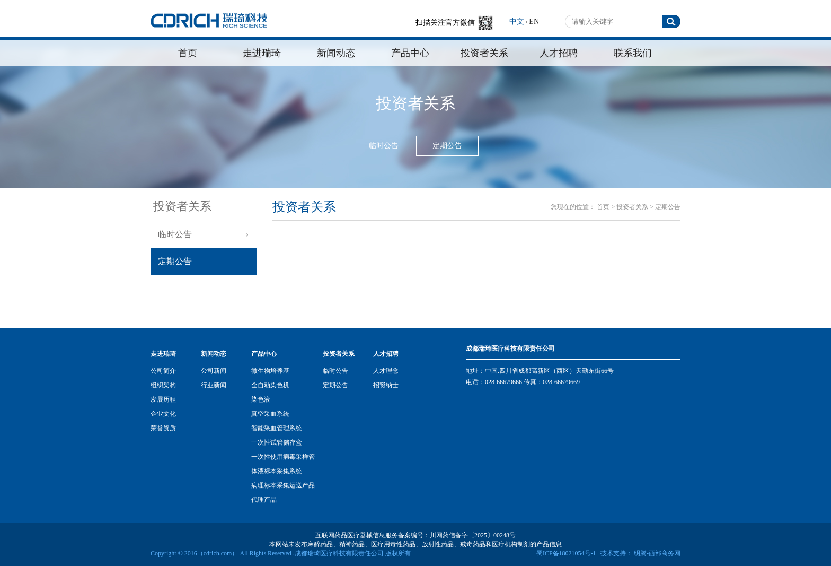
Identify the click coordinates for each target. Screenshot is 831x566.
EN (534, 21)
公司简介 (163, 371)
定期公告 (447, 146)
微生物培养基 (270, 371)
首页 (187, 53)
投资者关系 (484, 53)
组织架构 (163, 385)
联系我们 (633, 53)
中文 (516, 21)
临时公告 (384, 146)
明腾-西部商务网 (656, 553)
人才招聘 (559, 53)
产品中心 (410, 53)
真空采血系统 (270, 413)
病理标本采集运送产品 (283, 485)
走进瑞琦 (262, 53)
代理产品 (264, 499)
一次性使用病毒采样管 (283, 456)
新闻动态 (336, 53)
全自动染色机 (270, 385)
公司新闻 (213, 371)
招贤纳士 (386, 385)
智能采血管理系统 (276, 428)
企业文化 (163, 413)
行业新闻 (213, 385)
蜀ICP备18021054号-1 (566, 553)
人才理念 (386, 371)
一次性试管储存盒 (276, 442)
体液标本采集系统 (276, 471)
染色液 (260, 399)
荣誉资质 (163, 428)
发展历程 (163, 399)
